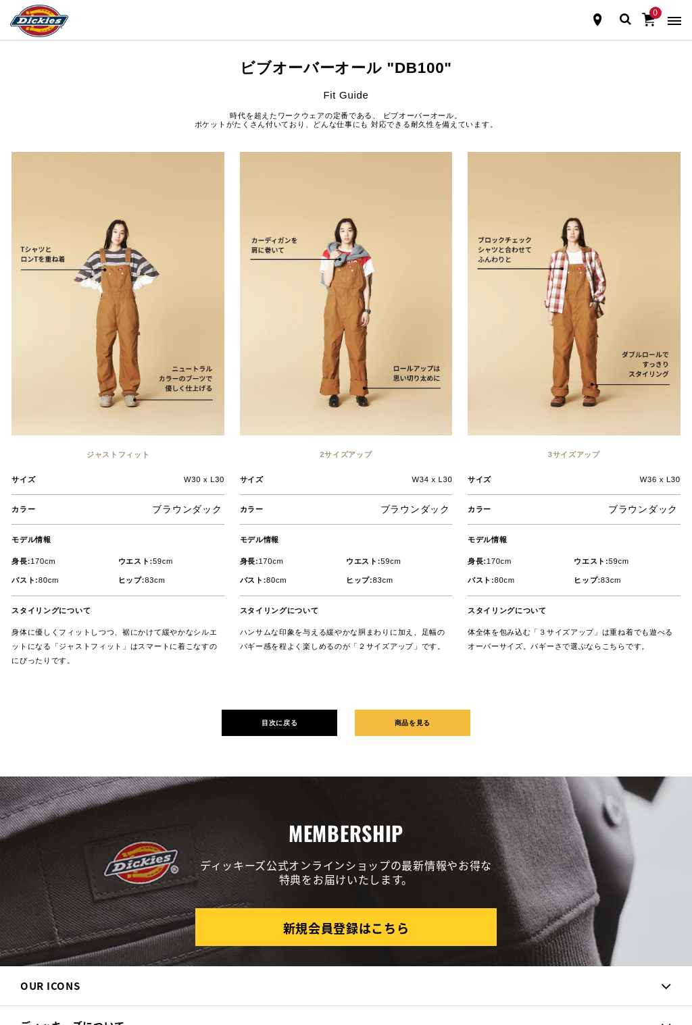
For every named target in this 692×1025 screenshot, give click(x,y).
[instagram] (50, 912)
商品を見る (421, 454)
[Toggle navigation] (674, 20)
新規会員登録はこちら (346, 660)
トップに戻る (346, 966)
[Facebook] (22, 912)
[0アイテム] (649, 18)
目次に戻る (271, 454)
